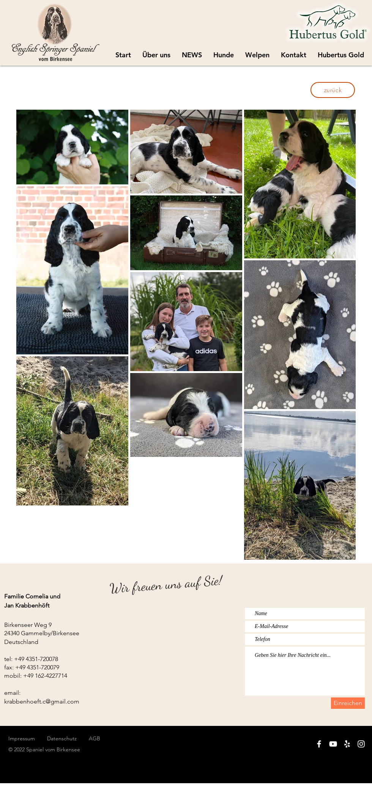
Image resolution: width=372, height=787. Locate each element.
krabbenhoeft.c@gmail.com (41, 701)
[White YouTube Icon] (333, 744)
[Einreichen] (348, 703)
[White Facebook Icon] (319, 744)
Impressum (21, 738)
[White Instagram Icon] (361, 744)
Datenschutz (68, 738)
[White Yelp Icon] (347, 744)
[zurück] (333, 90)
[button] (257, 55)
